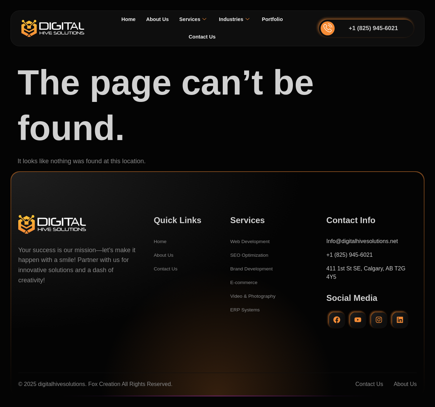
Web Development (253, 241)
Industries (236, 19)
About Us (154, 19)
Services (192, 19)
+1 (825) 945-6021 (373, 28)
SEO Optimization (252, 255)
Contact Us (202, 37)
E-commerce (246, 282)
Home (124, 19)
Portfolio (276, 19)
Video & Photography (256, 296)
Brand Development (255, 268)
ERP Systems (247, 309)
